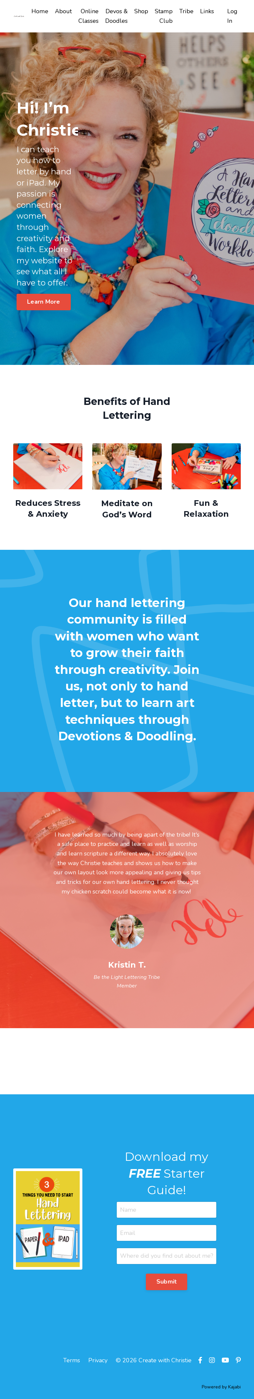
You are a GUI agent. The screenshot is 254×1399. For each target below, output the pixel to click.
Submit (166, 1283)
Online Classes (89, 16)
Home (41, 11)
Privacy (97, 1362)
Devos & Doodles (117, 16)
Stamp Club (164, 16)
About (64, 11)
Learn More (43, 302)
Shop (142, 11)
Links (207, 11)
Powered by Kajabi (221, 1388)
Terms (71, 1362)
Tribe (187, 11)
